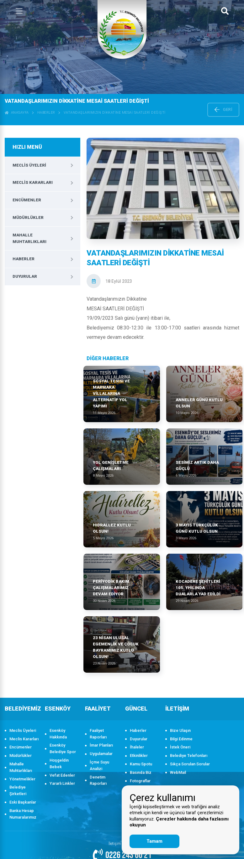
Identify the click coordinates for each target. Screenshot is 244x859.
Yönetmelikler (22, 779)
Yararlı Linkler (62, 783)
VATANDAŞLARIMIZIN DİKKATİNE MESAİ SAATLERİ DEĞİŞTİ (115, 113)
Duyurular (25, 276)
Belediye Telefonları (188, 755)
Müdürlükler (28, 217)
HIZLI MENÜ (27, 147)
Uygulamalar (101, 753)
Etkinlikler (139, 755)
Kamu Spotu (141, 764)
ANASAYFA (17, 113)
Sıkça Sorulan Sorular (190, 764)
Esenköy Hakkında (58, 733)
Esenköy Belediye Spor (63, 748)
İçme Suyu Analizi (99, 765)
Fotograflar (140, 781)
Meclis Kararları (33, 182)
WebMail (178, 772)
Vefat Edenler (62, 775)
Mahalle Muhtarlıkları (29, 238)
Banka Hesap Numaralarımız (22, 814)
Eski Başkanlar (22, 802)
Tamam (154, 841)
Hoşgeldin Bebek (59, 763)
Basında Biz (140, 772)
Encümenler (27, 200)
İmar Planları (101, 745)
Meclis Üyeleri (29, 165)
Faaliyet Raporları (98, 733)
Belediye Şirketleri (17, 790)
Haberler (46, 113)
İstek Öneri (180, 747)
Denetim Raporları (98, 780)
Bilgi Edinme (181, 739)
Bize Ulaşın (180, 730)
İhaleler (137, 747)
